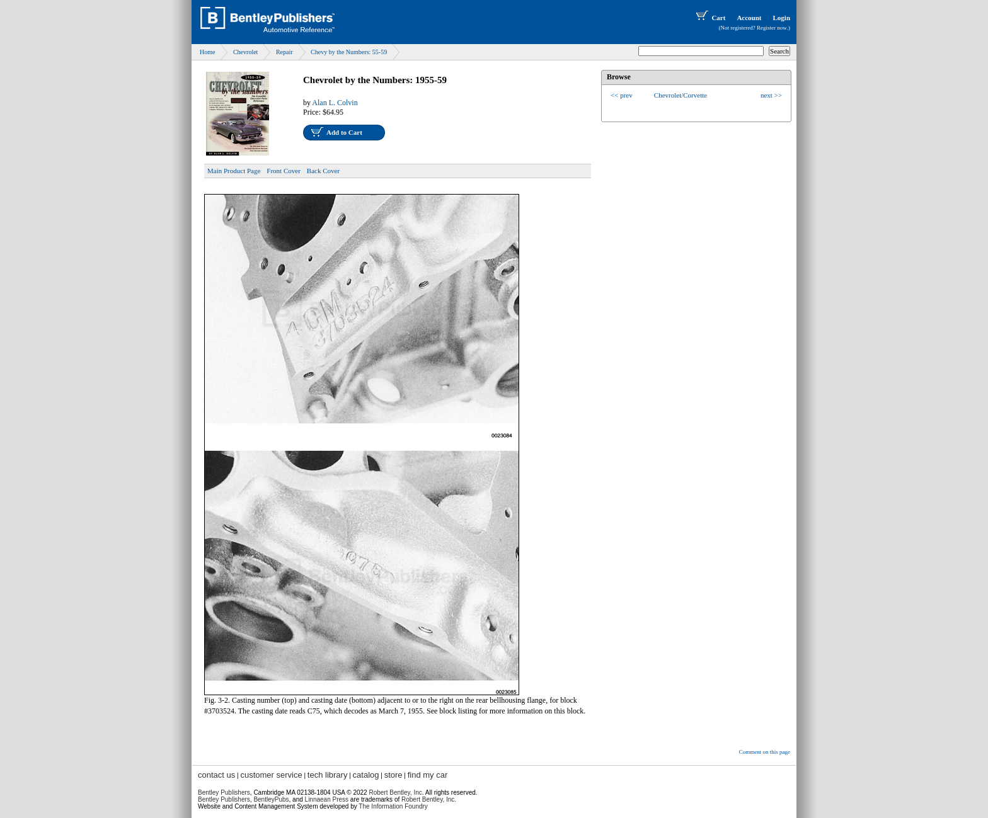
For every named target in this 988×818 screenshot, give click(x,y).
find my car (428, 775)
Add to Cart (344, 132)
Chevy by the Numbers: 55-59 (349, 51)
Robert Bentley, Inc (395, 792)
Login (781, 17)
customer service (271, 775)
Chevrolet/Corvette (680, 95)
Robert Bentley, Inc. (428, 799)
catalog (366, 775)
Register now (772, 28)
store (393, 775)
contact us (216, 775)
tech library (327, 775)
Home (207, 51)
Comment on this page (764, 752)
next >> (771, 95)
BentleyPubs (271, 799)
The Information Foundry (393, 806)
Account (749, 17)
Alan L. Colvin (334, 102)
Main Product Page (233, 170)
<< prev (622, 95)
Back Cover (323, 170)
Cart (709, 17)
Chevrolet (245, 51)
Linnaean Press (327, 799)
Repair (284, 51)
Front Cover (283, 170)
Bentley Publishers (224, 792)
